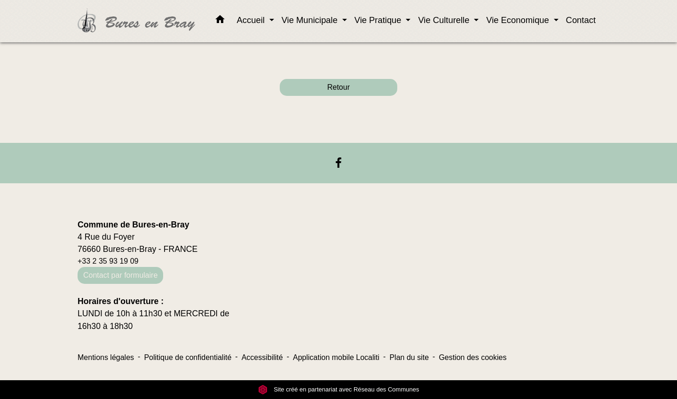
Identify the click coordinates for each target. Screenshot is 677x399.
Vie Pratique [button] (379, 20)
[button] (220, 21)
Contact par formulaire (120, 275)
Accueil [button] (252, 20)
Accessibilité (262, 357)
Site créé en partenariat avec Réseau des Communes (338, 389)
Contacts (104, 200)
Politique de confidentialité (187, 357)
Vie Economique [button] (518, 20)
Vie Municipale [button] (311, 20)
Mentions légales (106, 357)
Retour (338, 87)
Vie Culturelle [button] (445, 20)
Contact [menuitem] (581, 20)
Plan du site (409, 357)
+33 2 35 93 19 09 (108, 261)
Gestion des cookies (472, 357)
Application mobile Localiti (336, 357)
